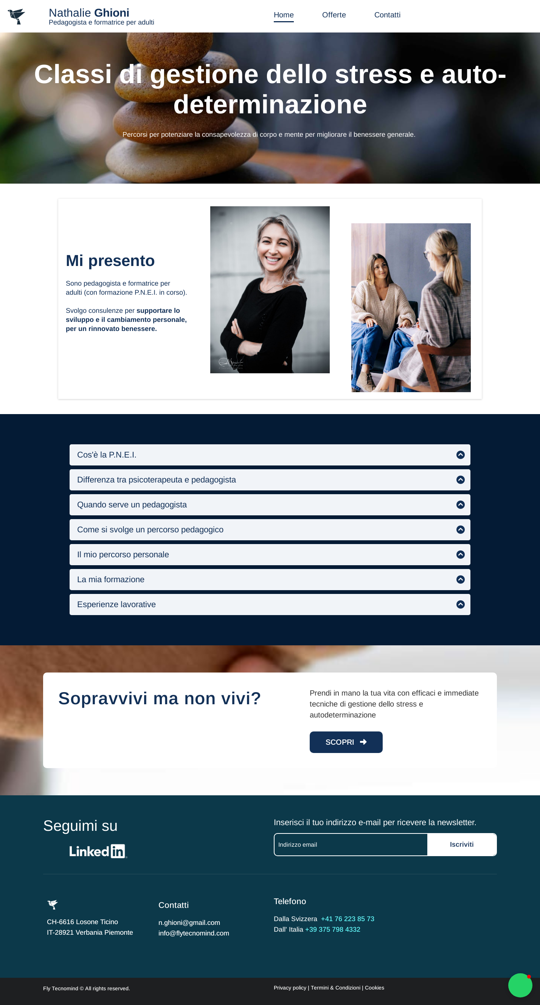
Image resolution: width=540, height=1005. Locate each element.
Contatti (387, 15)
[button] (520, 985)
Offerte (334, 15)
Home (284, 15)
